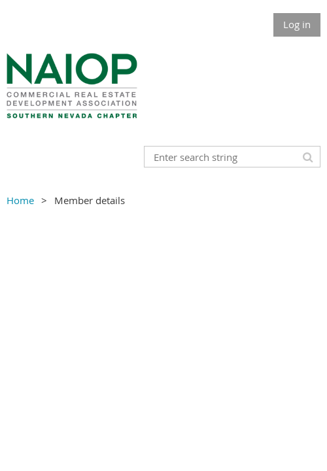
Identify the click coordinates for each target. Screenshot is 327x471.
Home (20, 200)
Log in (297, 24)
